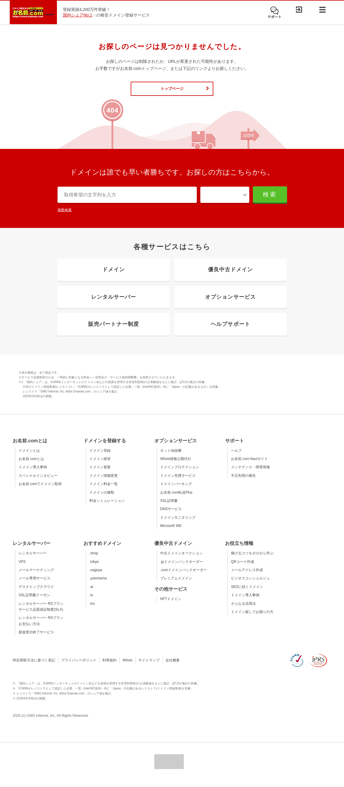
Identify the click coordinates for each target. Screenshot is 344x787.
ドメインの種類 (101, 498)
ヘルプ (236, 456)
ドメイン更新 (100, 473)
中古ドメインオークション (181, 559)
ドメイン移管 (100, 465)
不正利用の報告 (243, 482)
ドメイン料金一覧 (103, 490)
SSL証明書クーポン (34, 601)
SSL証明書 (169, 507)
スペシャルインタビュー (38, 482)
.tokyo (94, 568)
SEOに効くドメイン (247, 593)
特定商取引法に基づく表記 (34, 666)
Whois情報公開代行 (175, 465)
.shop (93, 559)
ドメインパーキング (176, 490)
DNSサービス (171, 515)
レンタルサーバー (33, 559)
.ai (91, 593)
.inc (92, 609)
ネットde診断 (171, 456)
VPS (22, 568)
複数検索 (65, 214)
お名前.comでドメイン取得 (40, 490)
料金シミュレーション (107, 507)
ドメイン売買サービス (178, 482)
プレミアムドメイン (176, 584)
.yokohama (98, 584)
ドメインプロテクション (179, 473)
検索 (269, 197)
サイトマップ (149, 666)
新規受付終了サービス (36, 638)
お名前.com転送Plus (176, 498)
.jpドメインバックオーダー (181, 568)
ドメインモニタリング (178, 523)
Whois (127, 666)
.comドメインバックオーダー (183, 576)
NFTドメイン (170, 605)
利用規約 (109, 666)
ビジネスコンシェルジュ (250, 584)
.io (91, 601)
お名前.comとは (31, 465)
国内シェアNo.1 (77, 15)
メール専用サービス (34, 584)
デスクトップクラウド (36, 593)
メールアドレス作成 (247, 576)
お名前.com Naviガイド (249, 465)
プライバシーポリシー (78, 666)
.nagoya (95, 576)
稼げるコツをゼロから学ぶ (252, 559)
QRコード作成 (242, 568)
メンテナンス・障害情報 (250, 473)
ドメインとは (29, 456)
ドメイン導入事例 (33, 473)
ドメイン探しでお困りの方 (252, 618)
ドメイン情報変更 (103, 482)
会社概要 (173, 666)
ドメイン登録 (100, 456)
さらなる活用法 (243, 609)
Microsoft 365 (170, 532)
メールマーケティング (36, 576)
